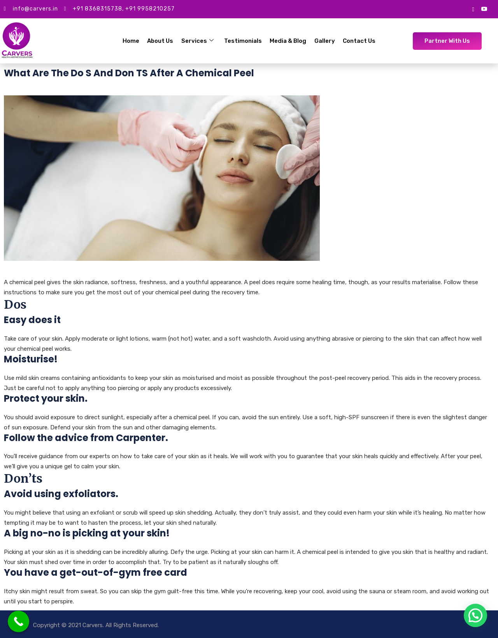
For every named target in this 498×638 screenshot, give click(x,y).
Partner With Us (447, 40)
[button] (475, 615)
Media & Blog (288, 40)
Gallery (324, 40)
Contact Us (358, 40)
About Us (161, 40)
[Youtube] (484, 9)
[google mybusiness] (473, 9)
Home (131, 40)
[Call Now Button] (18, 621)
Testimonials (243, 40)
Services (198, 41)
